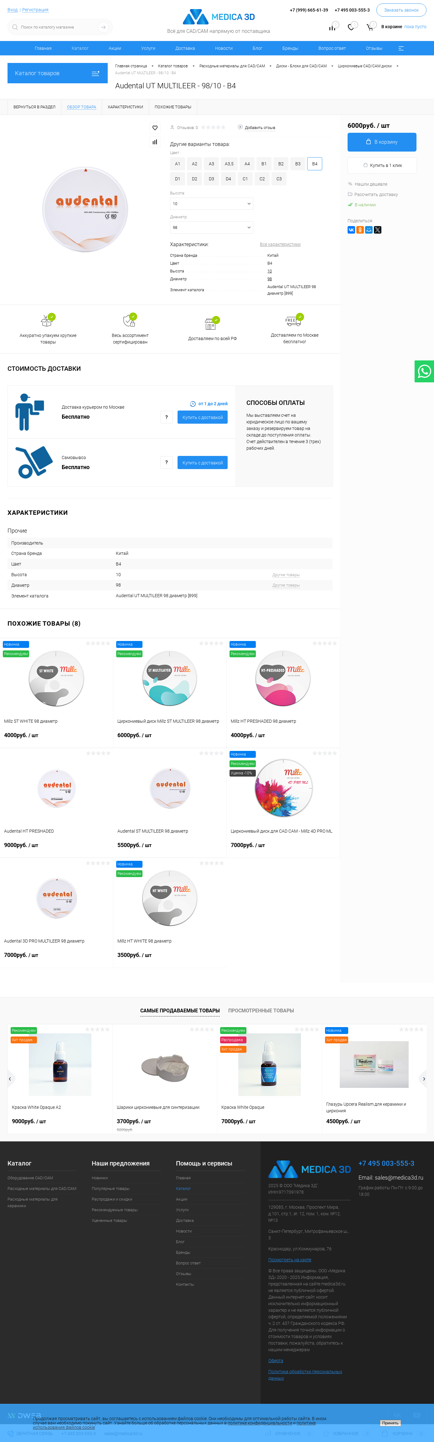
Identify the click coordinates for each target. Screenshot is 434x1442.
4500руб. (343, 1121)
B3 (298, 163)
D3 (211, 178)
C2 (262, 178)
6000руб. (169, 739)
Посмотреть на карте (289, 1259)
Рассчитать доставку (373, 194)
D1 (177, 178)
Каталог (80, 48)
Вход (13, 9)
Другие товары (286, 574)
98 (269, 279)
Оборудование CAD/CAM (30, 1178)
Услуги (148, 48)
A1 (177, 163)
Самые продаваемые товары (180, 1011)
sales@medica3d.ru (399, 1177)
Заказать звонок (401, 10)
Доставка (185, 48)
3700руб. (165, 1125)
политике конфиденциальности (260, 1422)
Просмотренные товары (261, 1011)
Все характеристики (280, 244)
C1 (245, 178)
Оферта (275, 1360)
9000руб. (56, 849)
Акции (115, 48)
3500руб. (170, 959)
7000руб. (283, 849)
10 (269, 271)
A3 (211, 163)
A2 (194, 163)
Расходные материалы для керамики (33, 1202)
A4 (247, 163)
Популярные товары (111, 1188)
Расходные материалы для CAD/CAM (42, 1188)
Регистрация (35, 9)
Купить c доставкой (203, 417)
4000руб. (56, 739)
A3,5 (229, 163)
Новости (224, 48)
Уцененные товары (109, 1220)
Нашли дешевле (367, 184)
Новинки (100, 1178)
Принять (390, 1423)
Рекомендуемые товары (115, 1209)
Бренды (290, 48)
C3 (279, 178)
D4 (228, 178)
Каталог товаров (57, 73)
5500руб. (169, 849)
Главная (43, 48)
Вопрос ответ (332, 48)
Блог (257, 48)
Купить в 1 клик (382, 165)
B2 (281, 163)
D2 (194, 178)
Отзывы (374, 48)
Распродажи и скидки (112, 1199)
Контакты (185, 1284)
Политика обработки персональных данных (305, 1375)
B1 (264, 163)
